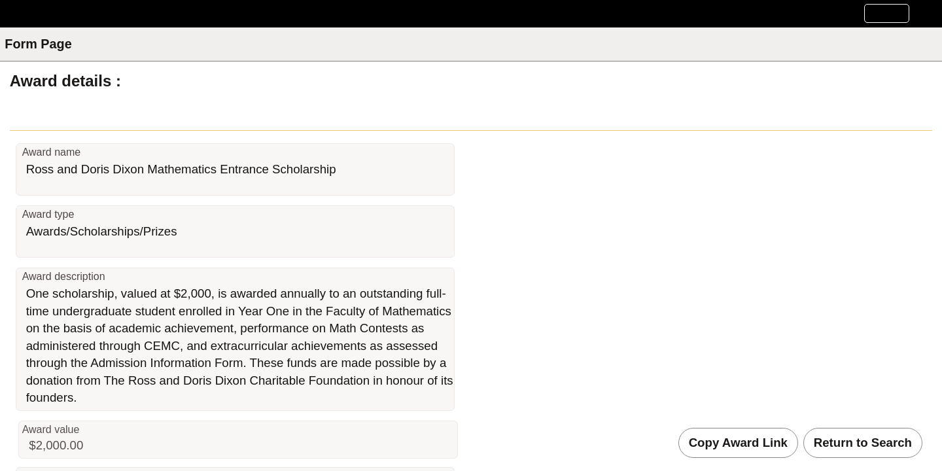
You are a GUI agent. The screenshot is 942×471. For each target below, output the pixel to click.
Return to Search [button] (863, 442)
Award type (48, 214)
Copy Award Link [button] (738, 442)
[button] (886, 13)
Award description (63, 276)
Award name (51, 152)
